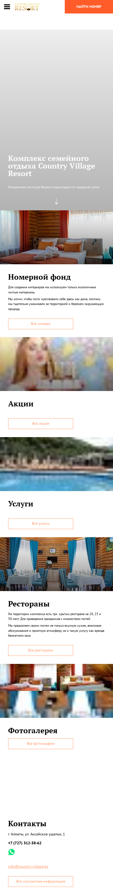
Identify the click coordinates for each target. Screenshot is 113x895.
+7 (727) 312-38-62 (24, 842)
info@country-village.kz (28, 866)
